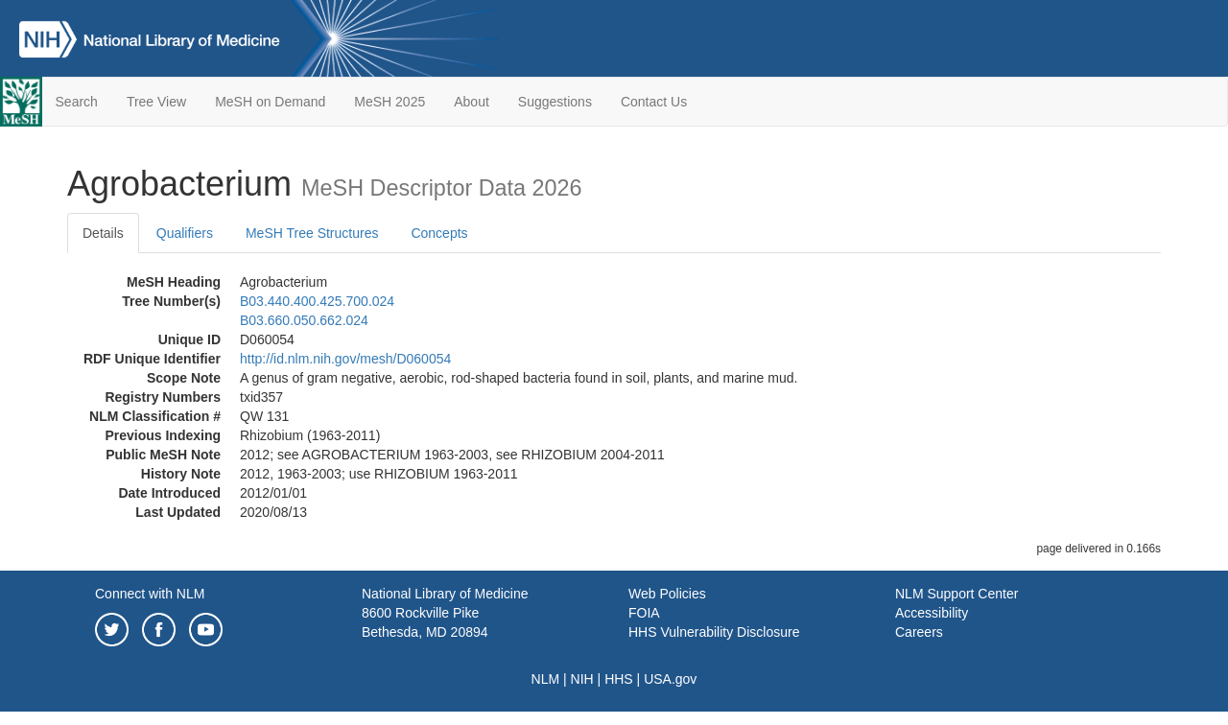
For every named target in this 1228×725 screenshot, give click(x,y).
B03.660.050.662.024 (304, 320)
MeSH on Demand (270, 101)
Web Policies (667, 593)
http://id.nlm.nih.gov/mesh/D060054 (345, 358)
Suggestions (555, 101)
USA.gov (670, 679)
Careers (919, 632)
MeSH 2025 (389, 101)
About (471, 101)
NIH (582, 679)
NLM (545, 679)
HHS (618, 679)
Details (103, 233)
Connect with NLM (149, 593)
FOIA (644, 612)
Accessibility (931, 612)
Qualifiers (184, 233)
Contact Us (654, 101)
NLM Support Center (956, 593)
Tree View (156, 101)
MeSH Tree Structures (312, 233)
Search (77, 101)
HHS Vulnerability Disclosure (713, 632)
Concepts (439, 233)
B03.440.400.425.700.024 (317, 301)
